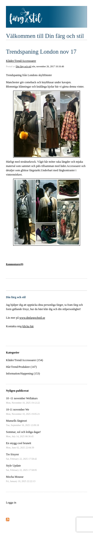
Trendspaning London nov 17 (41, 51)
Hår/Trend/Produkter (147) (21, 367)
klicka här (28, 326)
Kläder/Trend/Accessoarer (21, 60)
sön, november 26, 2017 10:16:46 (48, 66)
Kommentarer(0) (14, 264)
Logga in (11, 502)
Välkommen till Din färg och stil (45, 36)
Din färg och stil (23, 66)
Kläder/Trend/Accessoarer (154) (24, 360)
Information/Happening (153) (23, 373)
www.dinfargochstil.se (32, 317)
